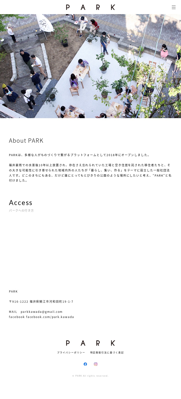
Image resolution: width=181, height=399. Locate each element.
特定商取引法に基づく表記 (107, 352)
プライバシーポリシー (71, 352)
